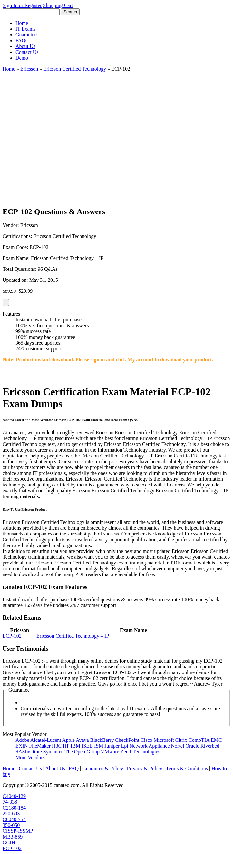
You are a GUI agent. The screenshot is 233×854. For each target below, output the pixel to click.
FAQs (21, 40)
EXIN (21, 746)
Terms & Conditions (187, 768)
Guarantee (26, 34)
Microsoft (164, 740)
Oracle (192, 746)
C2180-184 (14, 807)
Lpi (124, 746)
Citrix (181, 740)
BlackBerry (102, 740)
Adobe (22, 740)
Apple (68, 740)
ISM (98, 746)
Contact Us (27, 52)
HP (66, 746)
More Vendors (30, 757)
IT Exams (25, 29)
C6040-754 (14, 819)
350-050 (11, 825)
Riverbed (209, 746)
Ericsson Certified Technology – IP (72, 636)
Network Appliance (150, 746)
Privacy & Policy (144, 768)
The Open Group (82, 751)
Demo (21, 58)
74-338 (10, 802)
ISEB (87, 746)
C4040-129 (14, 796)
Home (21, 23)
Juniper (112, 746)
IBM (75, 746)
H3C (57, 746)
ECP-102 (12, 636)
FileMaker (40, 746)
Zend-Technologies (140, 751)
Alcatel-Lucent (45, 740)
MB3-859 (13, 836)
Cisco (146, 740)
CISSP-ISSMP (18, 831)
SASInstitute (28, 751)
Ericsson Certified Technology (74, 69)
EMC (216, 740)
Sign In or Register (22, 5)
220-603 (11, 813)
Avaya (82, 740)
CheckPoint (127, 740)
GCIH (9, 842)
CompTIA (199, 740)
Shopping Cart (58, 5)
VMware (110, 751)
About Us (25, 46)
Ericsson (29, 69)
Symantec (53, 751)
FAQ (74, 768)
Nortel (177, 746)
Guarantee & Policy (102, 768)
